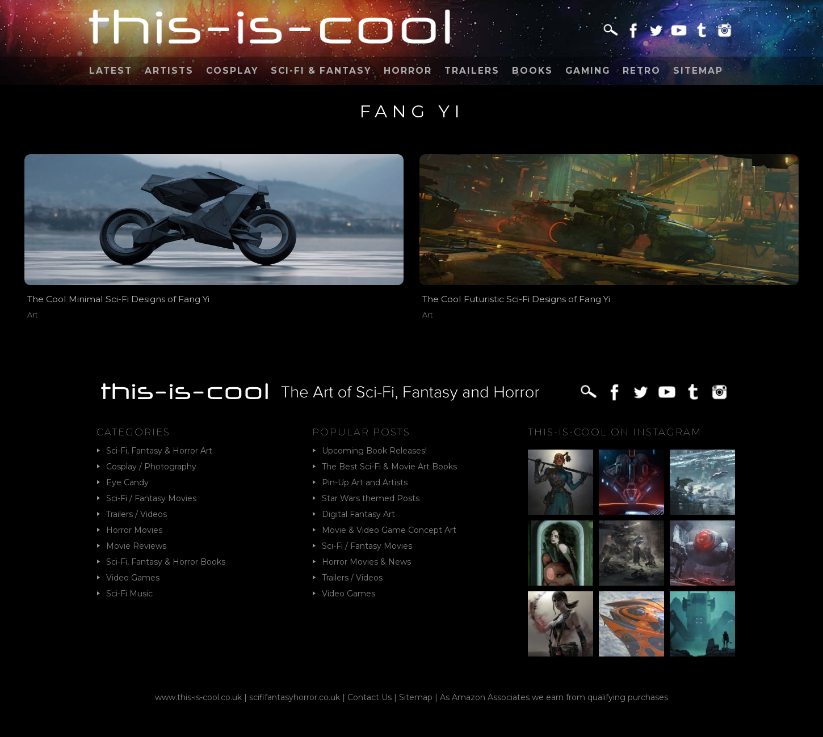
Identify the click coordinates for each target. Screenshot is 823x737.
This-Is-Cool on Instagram (615, 432)
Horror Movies (134, 530)
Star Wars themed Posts (370, 498)
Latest (110, 70)
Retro (642, 70)
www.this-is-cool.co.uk (198, 697)
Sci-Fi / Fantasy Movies (151, 498)
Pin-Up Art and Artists (365, 482)
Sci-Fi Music (129, 593)
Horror (408, 70)
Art (32, 315)
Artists (169, 70)
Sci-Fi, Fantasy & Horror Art (159, 451)
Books (532, 70)
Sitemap (698, 70)
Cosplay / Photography (151, 466)
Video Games (132, 578)
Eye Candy (127, 482)
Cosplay (232, 70)
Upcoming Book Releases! (374, 451)
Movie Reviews (136, 546)
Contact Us (369, 697)
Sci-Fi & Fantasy (321, 70)
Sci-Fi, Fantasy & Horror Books (165, 562)
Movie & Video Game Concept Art (389, 530)
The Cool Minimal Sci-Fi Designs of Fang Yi (118, 299)
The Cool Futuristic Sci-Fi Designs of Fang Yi (516, 299)
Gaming (587, 70)
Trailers (471, 70)
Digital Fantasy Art (358, 514)
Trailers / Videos (136, 514)
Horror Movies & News (366, 562)
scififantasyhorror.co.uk (294, 697)
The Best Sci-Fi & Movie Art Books (389, 466)
